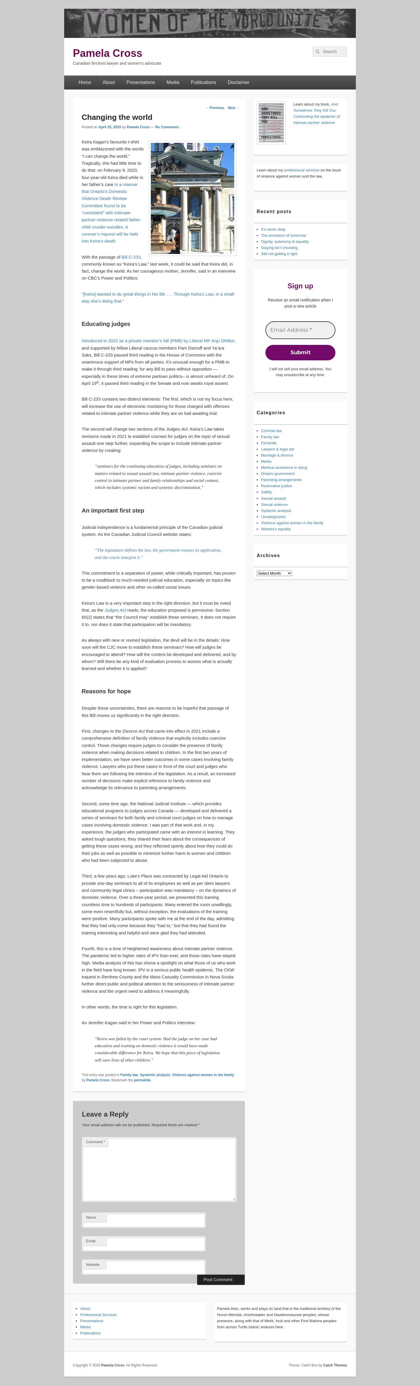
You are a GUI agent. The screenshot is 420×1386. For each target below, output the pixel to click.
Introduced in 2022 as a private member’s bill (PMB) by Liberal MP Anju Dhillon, (159, 340)
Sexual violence (274, 504)
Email (91, 1241)
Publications (203, 82)
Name (91, 1217)
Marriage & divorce (277, 455)
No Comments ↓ (168, 127)
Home (84, 82)
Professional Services (98, 1315)
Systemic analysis (155, 1075)
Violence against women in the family (203, 1075)
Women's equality (276, 529)
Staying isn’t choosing (279, 247)
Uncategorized (273, 517)
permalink (142, 1080)
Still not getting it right (279, 254)
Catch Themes (335, 1365)
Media (173, 82)
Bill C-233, (132, 257)
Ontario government (278, 473)
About (109, 82)
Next (234, 108)
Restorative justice (276, 486)
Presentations (140, 82)
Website (93, 1264)
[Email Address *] (300, 330)
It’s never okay (273, 229)
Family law (129, 1075)
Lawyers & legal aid (277, 449)
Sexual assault (273, 498)
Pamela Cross (107, 53)
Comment (95, 1142)
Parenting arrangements (281, 480)
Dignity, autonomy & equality (285, 241)
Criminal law (271, 431)
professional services (301, 170)
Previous (214, 108)
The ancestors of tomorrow (283, 235)
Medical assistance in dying (284, 467)
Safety (266, 492)
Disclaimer (239, 82)
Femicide (268, 443)
